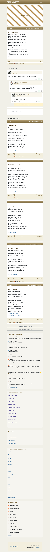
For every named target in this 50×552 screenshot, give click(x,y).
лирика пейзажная (38, 28)
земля (30, 244)
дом (27, 285)
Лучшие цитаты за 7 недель (25, 326)
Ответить (10, 79)
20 (11, 236)
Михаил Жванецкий (12, 422)
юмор (9, 458)
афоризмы (10, 474)
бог (9, 487)
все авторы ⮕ (11, 425)
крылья (27, 201)
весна (33, 160)
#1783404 (10, 121)
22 (11, 154)
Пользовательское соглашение (16, 544)
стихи (9, 471)
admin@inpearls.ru (36, 547)
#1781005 (10, 28)
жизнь (30, 121)
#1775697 (10, 160)
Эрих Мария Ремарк (12, 395)
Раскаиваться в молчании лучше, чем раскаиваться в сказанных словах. (24, 338)
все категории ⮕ (11, 497)
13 (11, 278)
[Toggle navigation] (41, 2)
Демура (28, 94)
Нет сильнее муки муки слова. (15, 342)
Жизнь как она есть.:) (13, 351)
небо (33, 201)
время (9, 490)
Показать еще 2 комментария (22, 104)
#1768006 (10, 285)
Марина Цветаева (12, 416)
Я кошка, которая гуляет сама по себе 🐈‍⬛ (17, 347)
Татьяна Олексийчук (13, 437)
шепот (32, 28)
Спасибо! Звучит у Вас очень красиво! (16, 378)
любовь (26, 244)
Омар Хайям (11, 401)
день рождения (12, 443)
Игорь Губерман (12, 413)
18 (11, 195)
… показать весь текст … (13, 188)
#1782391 (10, 201)
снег (9, 484)
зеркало (10, 494)
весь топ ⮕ (10, 535)
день (9, 477)
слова (26, 28)
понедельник (11, 440)
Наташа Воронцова (23, 82)
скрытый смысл (38, 121)
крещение (10, 434)
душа (9, 455)
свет (9, 481)
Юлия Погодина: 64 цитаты (25, 329)
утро (30, 201)
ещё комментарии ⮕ (12, 387)
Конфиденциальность (14, 546)
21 (11, 61)
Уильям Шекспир (12, 404)
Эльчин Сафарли (12, 419)
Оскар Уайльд (11, 410)
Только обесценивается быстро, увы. (16, 356)
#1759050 (10, 244)
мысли (9, 461)
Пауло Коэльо (11, 398)
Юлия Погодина (13, 150)
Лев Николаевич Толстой (14, 407)
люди (9, 468)
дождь (29, 28)
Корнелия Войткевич (14, 315)
